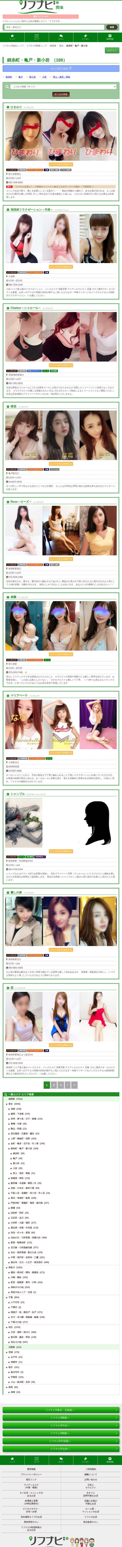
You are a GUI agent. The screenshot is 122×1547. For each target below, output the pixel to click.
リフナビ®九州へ (83, 1448)
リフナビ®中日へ (83, 1425)
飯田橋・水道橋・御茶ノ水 (23, 1183)
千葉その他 (16, 1322)
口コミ (61, 37)
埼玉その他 (16, 1342)
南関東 (11, 1099)
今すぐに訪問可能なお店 (90, 1494)
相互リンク (31, 1479)
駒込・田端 (16, 1128)
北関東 (11, 1347)
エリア (36, 37)
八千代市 (15, 1302)
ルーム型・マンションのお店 (90, 1510)
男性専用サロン (31, 1522)
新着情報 (110, 37)
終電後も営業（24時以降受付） (31, 1502)
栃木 (10, 1367)
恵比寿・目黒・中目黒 (21, 1227)
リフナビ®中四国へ (83, 1441)
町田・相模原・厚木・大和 (23, 1282)
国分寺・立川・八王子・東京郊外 (27, 1262)
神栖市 (14, 1362)
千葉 (10, 1297)
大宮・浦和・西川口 (20, 1332)
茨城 (10, 1352)
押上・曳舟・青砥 (61, 77)
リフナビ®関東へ (83, 1417)
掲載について (90, 1474)
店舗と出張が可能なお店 (90, 1502)
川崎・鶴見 (16, 1277)
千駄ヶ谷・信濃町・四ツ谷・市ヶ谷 (28, 1193)
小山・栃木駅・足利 (20, 1382)
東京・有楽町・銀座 (20, 1198)
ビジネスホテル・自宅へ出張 (31, 1510)
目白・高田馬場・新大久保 (23, 1252)
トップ (12, 37)
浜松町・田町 (17, 1213)
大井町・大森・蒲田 (20, 1223)
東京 (10, 1104)
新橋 (13, 1208)
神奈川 (11, 1267)
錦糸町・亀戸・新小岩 (21, 1148)
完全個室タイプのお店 (31, 1517)
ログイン (112, 50)
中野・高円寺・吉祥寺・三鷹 (24, 1257)
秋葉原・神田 (17, 1178)
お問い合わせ (90, 1479)
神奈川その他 (17, 1287)
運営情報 (31, 1469)
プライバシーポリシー (31, 1474)
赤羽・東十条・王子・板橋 (23, 1119)
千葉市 (14, 1307)
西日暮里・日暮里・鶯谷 (22, 1133)
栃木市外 (15, 1372)
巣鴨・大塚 (16, 1124)
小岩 (44, 77)
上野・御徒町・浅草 (20, 1138)
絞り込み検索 (61, 94)
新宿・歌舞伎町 (18, 1242)
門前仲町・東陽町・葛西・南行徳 (27, 1203)
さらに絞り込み (61, 68)
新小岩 (32, 77)
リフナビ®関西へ (83, 1433)
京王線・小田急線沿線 (21, 1247)
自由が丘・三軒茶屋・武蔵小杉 (25, 1237)
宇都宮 (14, 1377)
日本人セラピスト (90, 1486)
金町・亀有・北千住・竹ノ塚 (24, 1143)
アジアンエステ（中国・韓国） (31, 1486)
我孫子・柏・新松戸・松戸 (23, 1312)
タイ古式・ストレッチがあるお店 (31, 1494)
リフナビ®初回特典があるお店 (31, 1528)
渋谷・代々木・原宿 (20, 1232)
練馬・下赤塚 (17, 1114)
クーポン (85, 37)
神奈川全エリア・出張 (21, 1292)
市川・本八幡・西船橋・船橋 (24, 1317)
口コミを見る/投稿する (61, 164)
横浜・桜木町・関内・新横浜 (24, 1272)
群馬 (10, 1387)
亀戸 (21, 77)
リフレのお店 (90, 1517)
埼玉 (10, 1327)
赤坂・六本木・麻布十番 (22, 1188)
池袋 (13, 1109)
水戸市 (14, 1357)
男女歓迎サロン (90, 1522)
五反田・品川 (17, 1218)
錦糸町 (9, 77)
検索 (112, 27)
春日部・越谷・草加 (20, 1337)
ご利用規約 (90, 1469)
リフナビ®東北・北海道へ (81, 1410)
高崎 (13, 1392)
